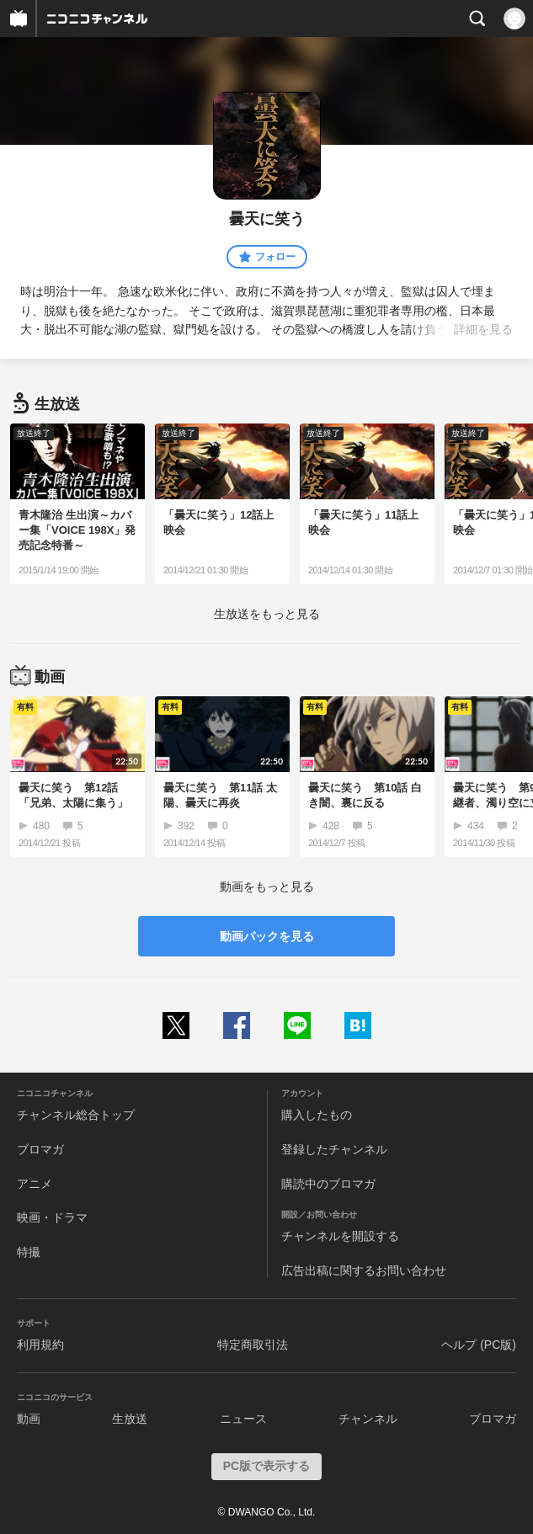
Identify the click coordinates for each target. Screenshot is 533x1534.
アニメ (34, 1183)
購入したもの (316, 1114)
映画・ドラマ (52, 1217)
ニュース (243, 1418)
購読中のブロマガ (328, 1183)
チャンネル (367, 1418)
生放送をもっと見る (267, 614)
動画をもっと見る (267, 886)
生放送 (129, 1418)
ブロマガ (40, 1149)
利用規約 (40, 1344)
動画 (28, 1418)
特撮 (28, 1252)
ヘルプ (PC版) (478, 1344)
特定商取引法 (252, 1344)
